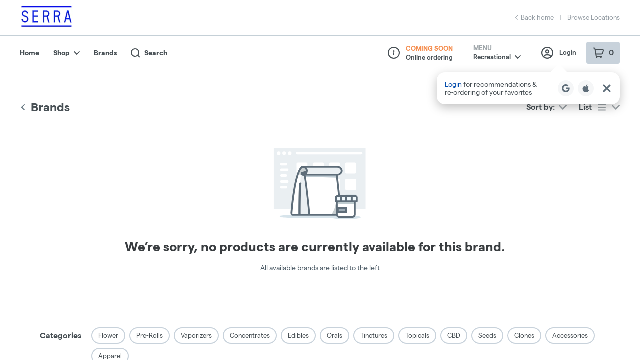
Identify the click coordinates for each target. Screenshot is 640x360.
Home (30, 53)
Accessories (570, 335)
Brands (105, 53)
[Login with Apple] (586, 88)
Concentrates (250, 335)
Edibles (298, 335)
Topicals (418, 335)
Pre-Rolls (149, 335)
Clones (524, 335)
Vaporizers (196, 335)
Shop (67, 53)
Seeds (487, 335)
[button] (528, 88)
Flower (108, 335)
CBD (454, 335)
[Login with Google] (566, 88)
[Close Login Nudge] (607, 89)
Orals (334, 335)
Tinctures (374, 335)
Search (149, 53)
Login (559, 53)
